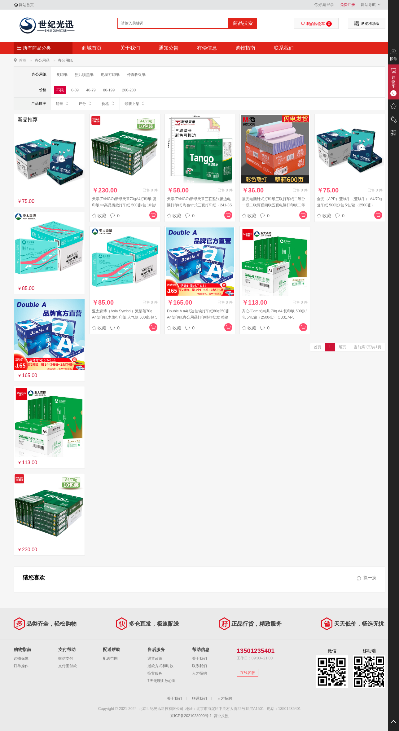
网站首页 (26, 5)
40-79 (91, 90)
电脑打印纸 (110, 75)
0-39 (75, 90)
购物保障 (21, 658)
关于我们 (130, 48)
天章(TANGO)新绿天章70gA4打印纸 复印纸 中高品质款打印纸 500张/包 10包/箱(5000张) (124, 205)
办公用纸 (65, 60)
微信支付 (65, 658)
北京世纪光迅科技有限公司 (47, 25)
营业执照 (221, 716)
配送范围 (110, 658)
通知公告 (168, 48)
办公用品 (42, 60)
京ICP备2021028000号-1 (191, 716)
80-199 (109, 90)
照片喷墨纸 (84, 75)
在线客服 (247, 673)
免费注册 (347, 4)
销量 (62, 103)
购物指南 (245, 48)
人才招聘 (199, 673)
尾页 (342, 347)
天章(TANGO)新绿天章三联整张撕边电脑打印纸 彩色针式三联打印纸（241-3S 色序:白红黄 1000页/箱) (199, 205)
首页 (22, 60)
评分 (85, 103)
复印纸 (62, 75)
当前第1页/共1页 (367, 347)
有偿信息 (207, 48)
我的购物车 (316, 24)
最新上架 (135, 103)
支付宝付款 (67, 666)
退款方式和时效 (160, 666)
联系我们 (284, 48)
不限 (60, 90)
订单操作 (21, 666)
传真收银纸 (136, 75)
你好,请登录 (324, 4)
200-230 (129, 90)
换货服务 (154, 673)
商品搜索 (243, 23)
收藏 (99, 215)
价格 (108, 103)
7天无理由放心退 (161, 681)
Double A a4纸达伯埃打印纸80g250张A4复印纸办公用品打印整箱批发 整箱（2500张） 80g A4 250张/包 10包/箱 (198, 317)
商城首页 (92, 48)
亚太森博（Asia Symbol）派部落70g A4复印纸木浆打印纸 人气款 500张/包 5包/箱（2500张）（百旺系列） (124, 317)
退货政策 (154, 658)
